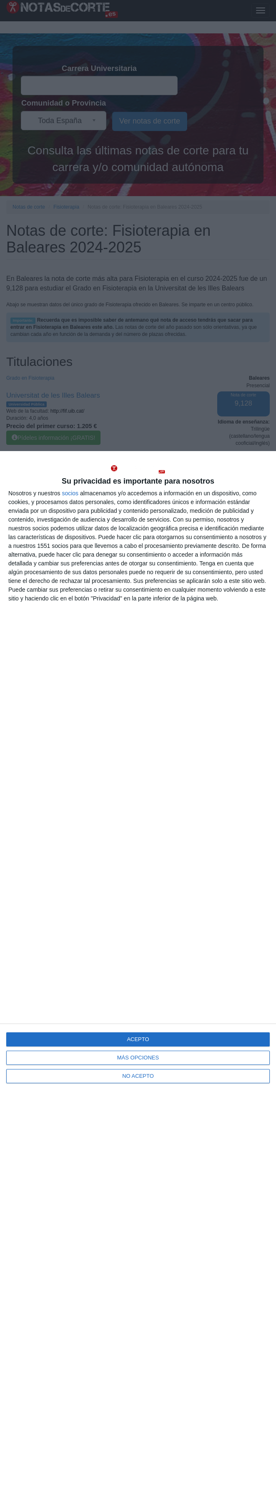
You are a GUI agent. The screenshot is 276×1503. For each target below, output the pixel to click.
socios (70, 493)
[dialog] (138, 977)
